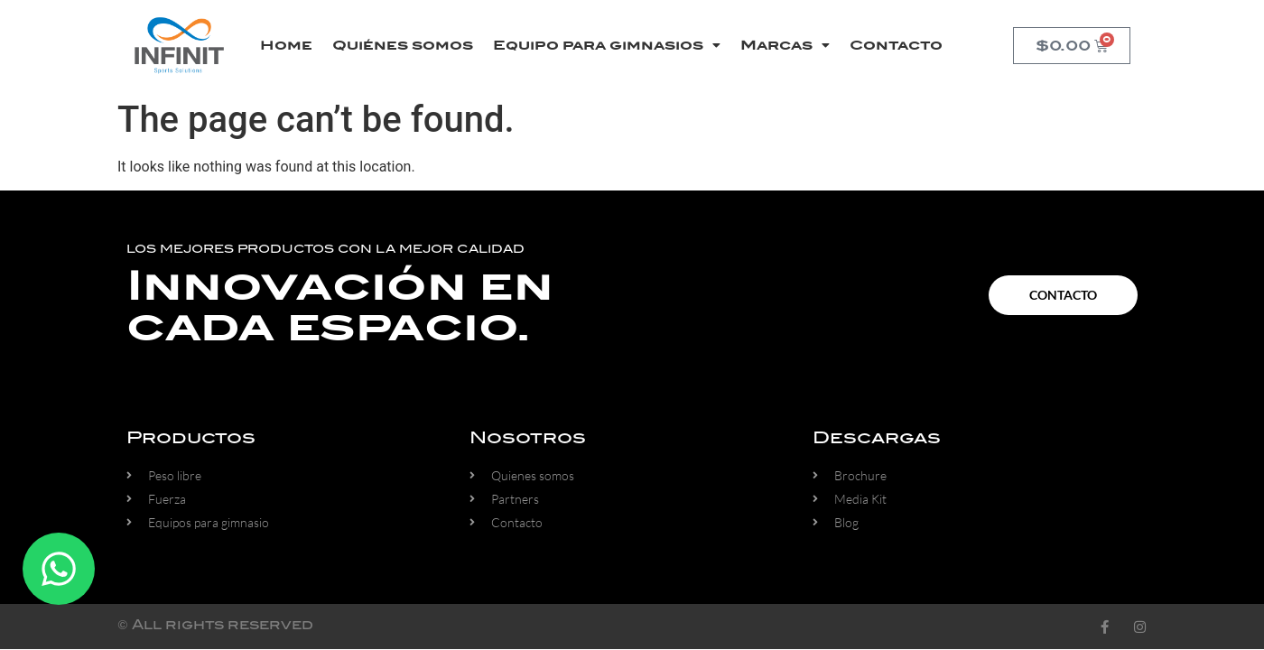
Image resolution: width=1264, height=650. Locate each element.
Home (286, 45)
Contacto (896, 45)
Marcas (785, 45)
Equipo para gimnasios (606, 45)
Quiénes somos (402, 45)
